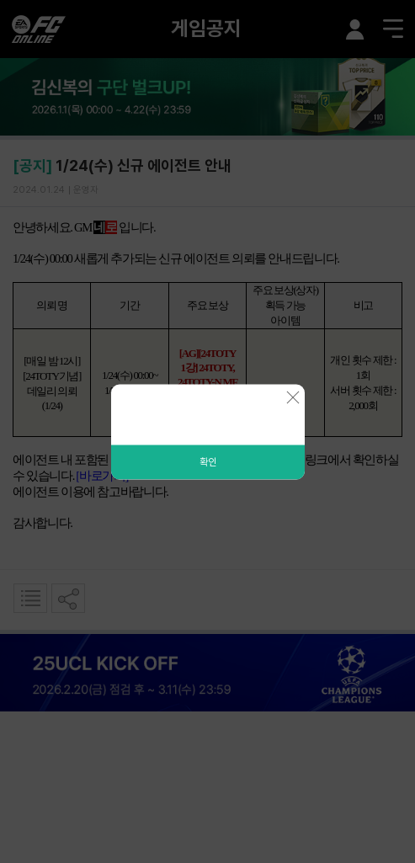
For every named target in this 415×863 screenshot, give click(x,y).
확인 (208, 461)
